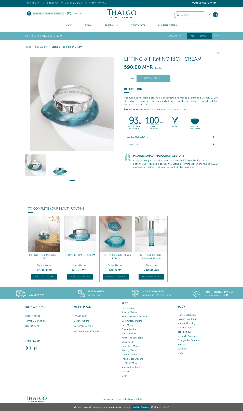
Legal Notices (32, 315)
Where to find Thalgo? (48, 13)
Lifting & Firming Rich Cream (66, 46)
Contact (77, 13)
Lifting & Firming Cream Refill (116, 257)
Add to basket (199, 36)
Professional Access (204, 3)
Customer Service (83, 325)
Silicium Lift (41, 46)
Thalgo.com (108, 399)
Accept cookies (140, 407)
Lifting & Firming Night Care (44, 257)
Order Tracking (81, 320)
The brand (33, 3)
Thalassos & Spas (71, 3)
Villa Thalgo (50, 3)
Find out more (44, 276)
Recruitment (32, 325)
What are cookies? (160, 407)
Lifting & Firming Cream (80, 255)
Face (28, 46)
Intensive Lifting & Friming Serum (151, 257)
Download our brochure (86, 331)
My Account (80, 315)
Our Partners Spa (95, 3)
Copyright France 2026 (129, 399)
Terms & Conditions (35, 320)
